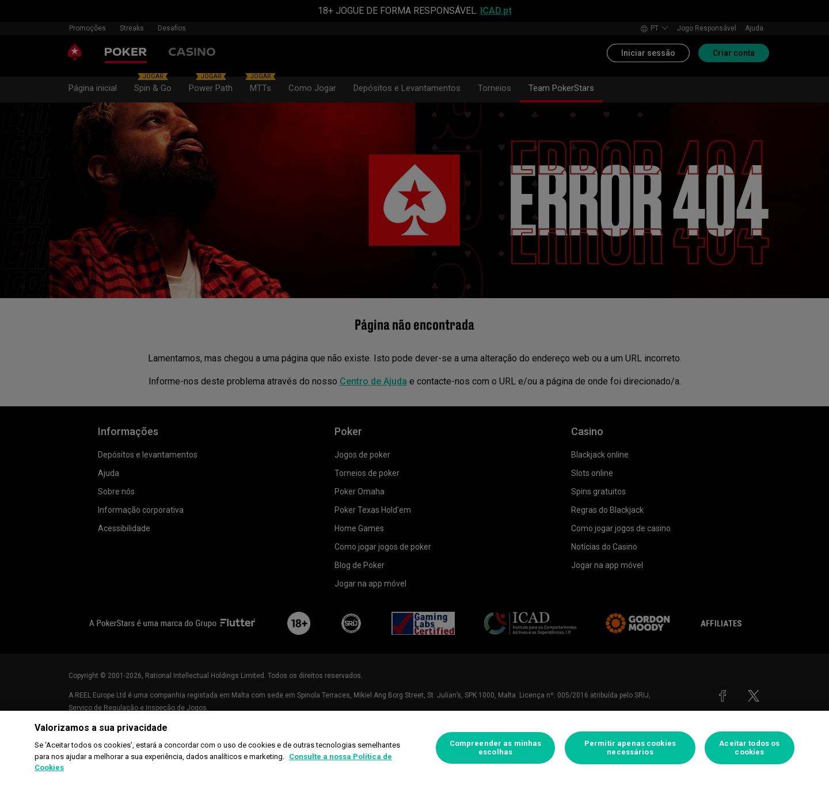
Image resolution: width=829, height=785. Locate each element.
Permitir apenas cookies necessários (630, 748)
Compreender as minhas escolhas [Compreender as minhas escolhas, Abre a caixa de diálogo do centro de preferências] (496, 748)
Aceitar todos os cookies (749, 748)
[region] (414, 748)
